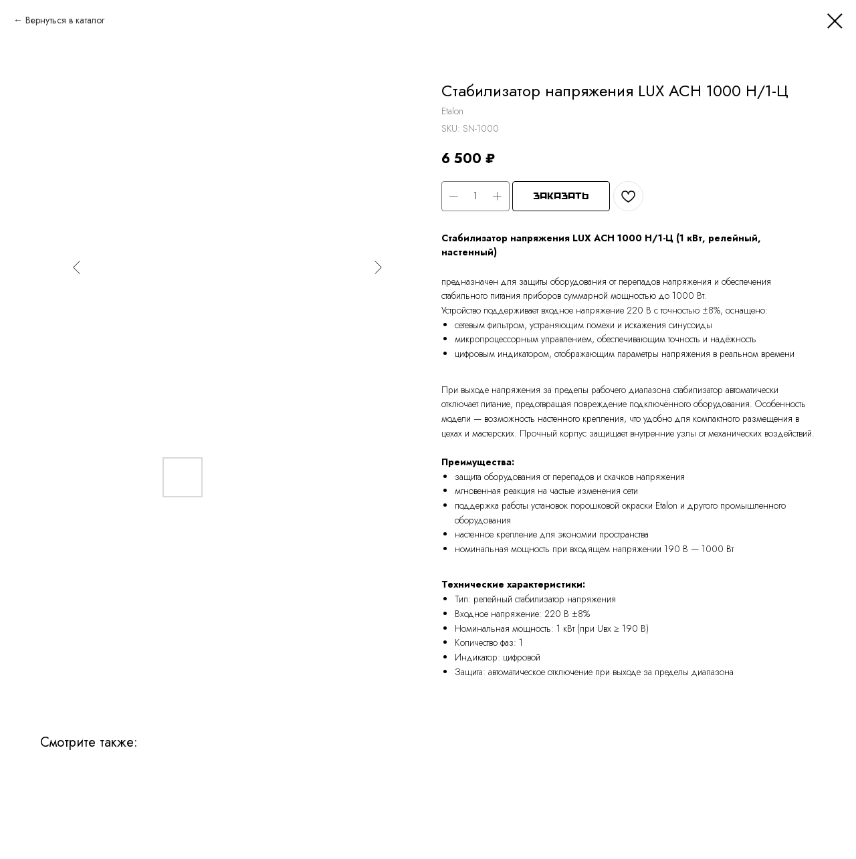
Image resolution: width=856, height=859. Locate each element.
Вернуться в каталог (64, 20)
